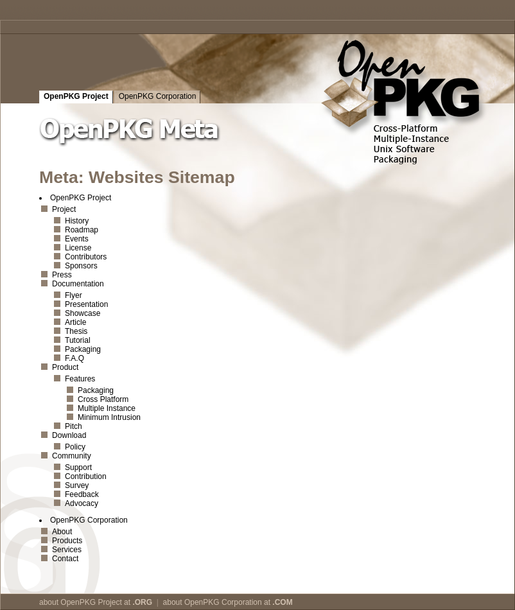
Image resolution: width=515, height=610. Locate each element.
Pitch (73, 426)
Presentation (86, 304)
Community (71, 455)
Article (75, 322)
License (78, 247)
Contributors (86, 256)
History (77, 220)
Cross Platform (103, 399)
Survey (77, 485)
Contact (65, 558)
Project (64, 209)
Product (65, 367)
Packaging (83, 349)
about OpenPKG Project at (95, 602)
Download (69, 435)
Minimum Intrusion (109, 417)
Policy (75, 446)
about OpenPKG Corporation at (228, 602)
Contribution (86, 476)
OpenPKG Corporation (157, 96)
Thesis (76, 331)
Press (62, 274)
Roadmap (81, 229)
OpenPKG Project (76, 96)
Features (80, 378)
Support (78, 467)
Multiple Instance (106, 408)
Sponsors (81, 265)
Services (67, 549)
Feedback (82, 494)
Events (77, 238)
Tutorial (78, 340)
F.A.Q (74, 358)
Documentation (78, 283)
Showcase (82, 313)
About (62, 531)
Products (67, 540)
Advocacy (81, 503)
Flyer (73, 295)
